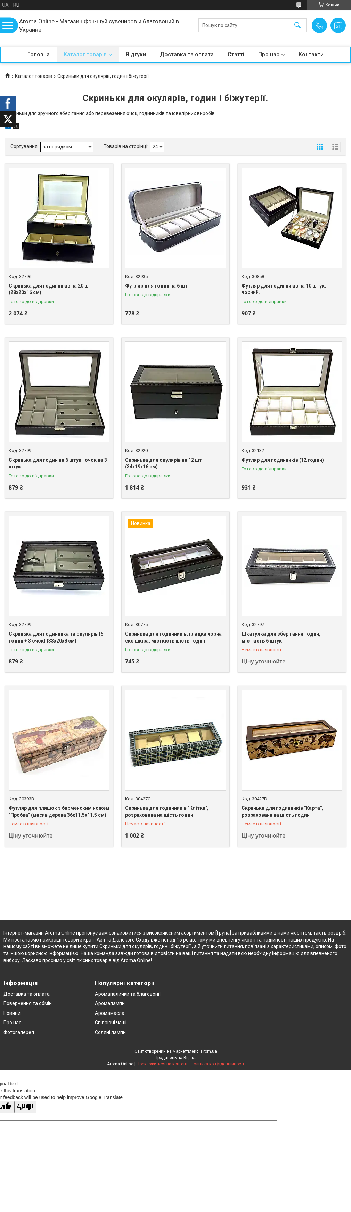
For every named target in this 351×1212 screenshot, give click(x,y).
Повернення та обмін (27, 1003)
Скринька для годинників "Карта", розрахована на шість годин (282, 811)
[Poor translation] (25, 1107)
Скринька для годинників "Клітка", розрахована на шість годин (167, 811)
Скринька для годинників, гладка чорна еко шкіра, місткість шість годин (173, 637)
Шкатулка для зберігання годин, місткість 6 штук (281, 637)
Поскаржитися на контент (162, 1063)
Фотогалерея (18, 1032)
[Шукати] (297, 25)
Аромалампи (110, 1003)
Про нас (268, 54)
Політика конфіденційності (217, 1063)
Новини (12, 1013)
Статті (236, 54)
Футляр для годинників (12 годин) (283, 460)
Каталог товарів (85, 54)
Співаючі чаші (110, 1022)
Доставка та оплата (187, 54)
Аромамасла (109, 1013)
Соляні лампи (110, 1032)
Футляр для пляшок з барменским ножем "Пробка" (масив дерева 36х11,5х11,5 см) (59, 811)
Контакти (311, 54)
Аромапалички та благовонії (128, 994)
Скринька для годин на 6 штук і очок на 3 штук (58, 463)
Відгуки (136, 54)
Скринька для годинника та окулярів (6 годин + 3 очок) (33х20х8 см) (56, 637)
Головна (38, 54)
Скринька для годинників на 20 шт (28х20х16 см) (50, 289)
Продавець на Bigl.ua (176, 1057)
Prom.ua (209, 1051)
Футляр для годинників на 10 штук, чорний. (284, 289)
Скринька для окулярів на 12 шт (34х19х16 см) (163, 463)
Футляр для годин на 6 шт (156, 286)
